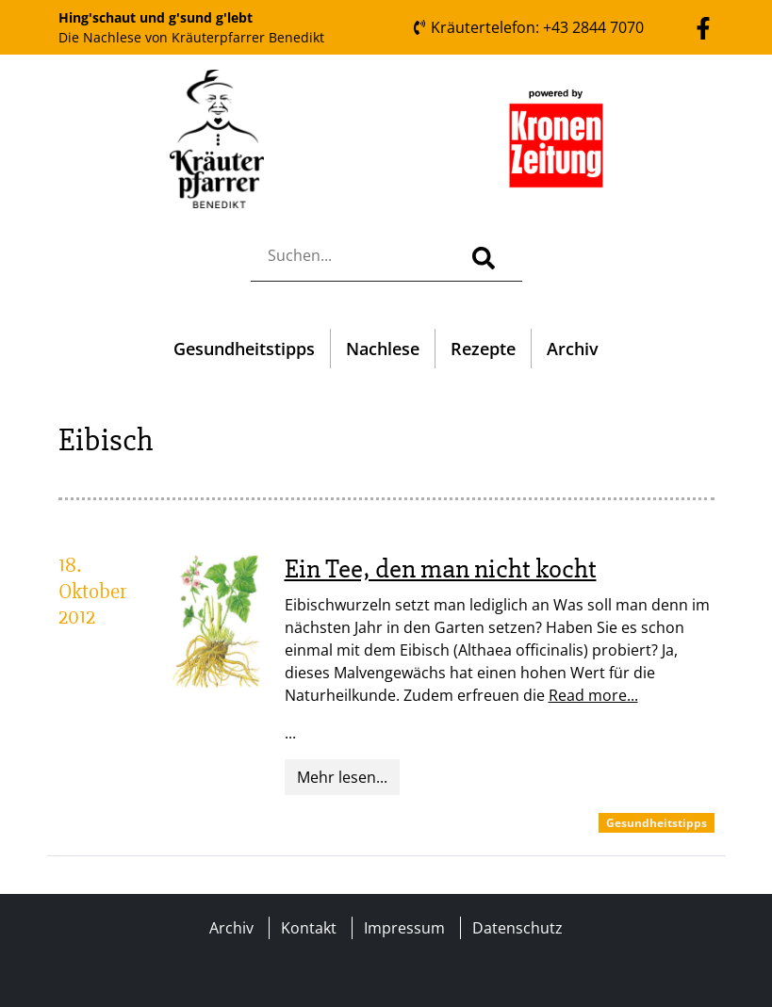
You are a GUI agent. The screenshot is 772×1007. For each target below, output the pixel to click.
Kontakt (309, 928)
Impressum (404, 928)
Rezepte (483, 348)
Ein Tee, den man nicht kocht (441, 569)
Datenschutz (517, 928)
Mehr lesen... (342, 777)
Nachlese (382, 348)
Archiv (573, 348)
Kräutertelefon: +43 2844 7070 (528, 27)
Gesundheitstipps (244, 348)
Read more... (593, 695)
